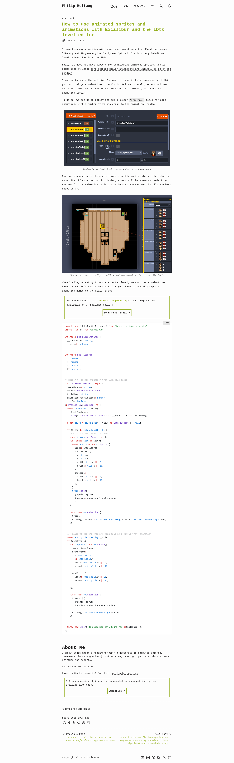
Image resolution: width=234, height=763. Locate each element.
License (94, 757)
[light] (169, 6)
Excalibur (151, 49)
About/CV (139, 6)
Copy (166, 323)
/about (72, 666)
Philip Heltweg (77, 6)
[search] (161, 6)
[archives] (152, 6)
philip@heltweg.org (125, 673)
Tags (125, 6)
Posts (113, 6)
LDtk (132, 53)
